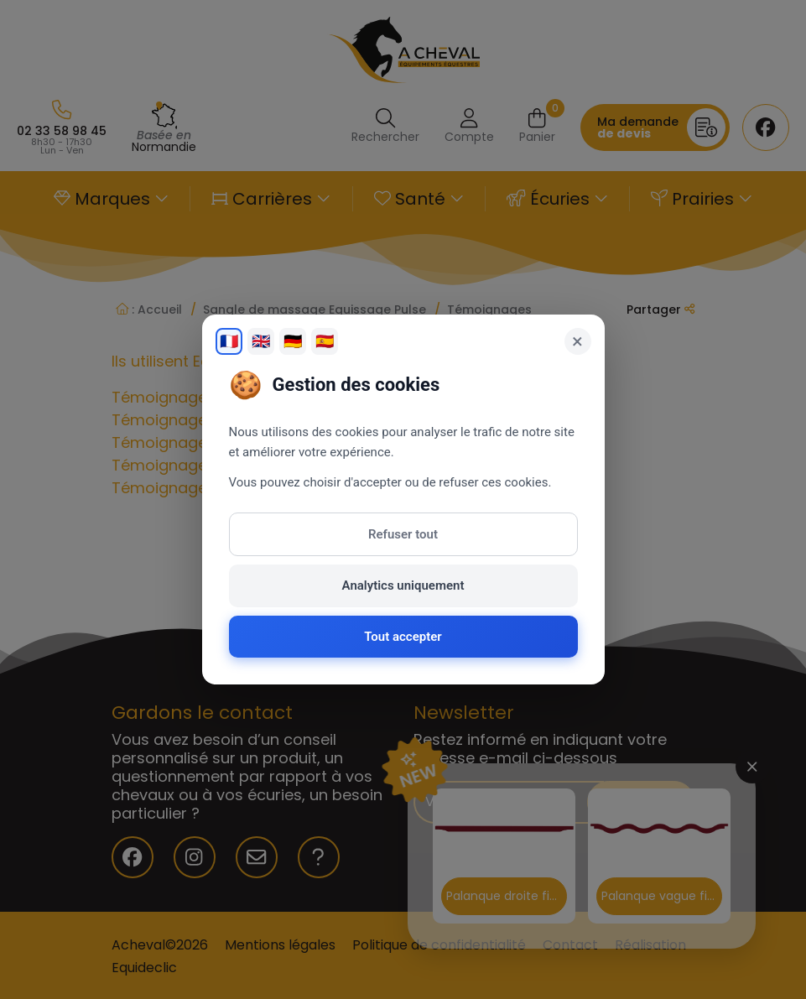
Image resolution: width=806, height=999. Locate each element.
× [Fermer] (577, 341)
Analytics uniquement (403, 585)
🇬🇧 (261, 341)
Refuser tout (403, 534)
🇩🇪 (292, 341)
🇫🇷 (229, 341)
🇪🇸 (324, 341)
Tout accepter (402, 636)
